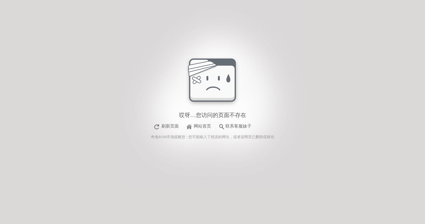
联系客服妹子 (238, 126)
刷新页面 (170, 126)
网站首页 (202, 126)
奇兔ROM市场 (162, 137)
